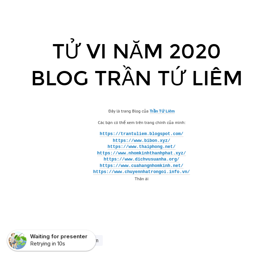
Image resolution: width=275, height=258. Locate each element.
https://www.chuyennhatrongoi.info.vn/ (141, 172)
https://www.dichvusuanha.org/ (142, 159)
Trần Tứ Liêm (162, 110)
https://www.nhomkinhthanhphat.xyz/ (141, 153)
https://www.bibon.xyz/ (141, 140)
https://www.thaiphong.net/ (141, 146)
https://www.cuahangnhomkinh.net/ (142, 165)
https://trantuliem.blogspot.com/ (142, 134)
